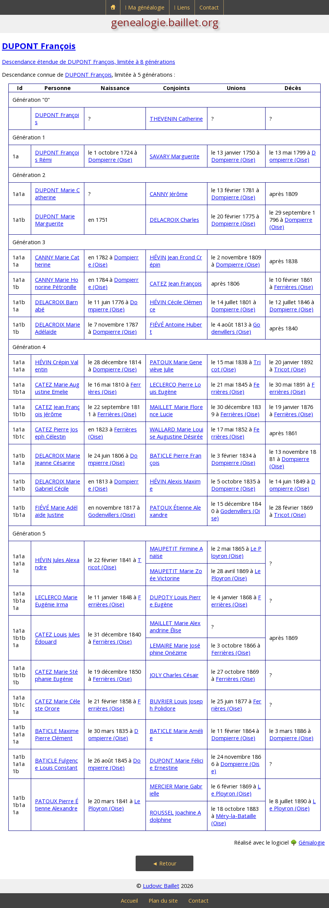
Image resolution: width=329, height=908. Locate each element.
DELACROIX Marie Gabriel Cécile (57, 485)
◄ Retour (164, 863)
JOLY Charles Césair (174, 675)
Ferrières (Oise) (293, 287)
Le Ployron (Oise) (236, 552)
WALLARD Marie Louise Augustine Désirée (176, 433)
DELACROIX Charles (174, 219)
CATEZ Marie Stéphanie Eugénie (56, 675)
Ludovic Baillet (161, 885)
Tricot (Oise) (290, 369)
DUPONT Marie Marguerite (55, 220)
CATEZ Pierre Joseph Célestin (56, 433)
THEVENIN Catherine (176, 118)
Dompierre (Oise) (110, 159)
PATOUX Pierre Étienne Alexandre (56, 804)
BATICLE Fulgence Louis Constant (56, 764)
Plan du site (163, 900)
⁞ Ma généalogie (144, 7)
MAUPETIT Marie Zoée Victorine (176, 574)
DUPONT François (39, 45)
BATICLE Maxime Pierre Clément (57, 734)
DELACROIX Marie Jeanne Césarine (57, 459)
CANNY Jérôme (169, 193)
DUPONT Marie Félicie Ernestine (176, 764)
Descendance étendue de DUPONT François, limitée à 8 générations (88, 61)
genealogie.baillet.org (164, 22)
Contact (209, 7)
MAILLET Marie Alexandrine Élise (175, 626)
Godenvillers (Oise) (235, 328)
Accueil (129, 900)
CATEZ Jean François (176, 283)
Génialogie (312, 842)
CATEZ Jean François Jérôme (57, 410)
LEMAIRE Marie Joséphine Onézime (175, 649)
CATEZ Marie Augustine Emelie (57, 388)
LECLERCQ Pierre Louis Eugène (175, 388)
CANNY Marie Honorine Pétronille (56, 283)
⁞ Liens (182, 7)
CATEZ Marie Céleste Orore (57, 705)
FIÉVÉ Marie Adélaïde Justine (56, 511)
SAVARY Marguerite (174, 156)
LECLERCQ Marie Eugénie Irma (56, 601)
